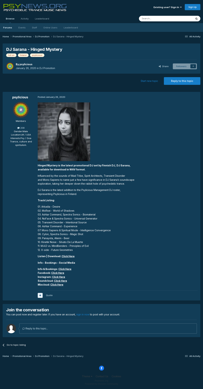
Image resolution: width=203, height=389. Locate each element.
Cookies (116, 376)
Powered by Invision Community (101, 384)
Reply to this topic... (35, 328)
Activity (25, 18)
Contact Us (102, 376)
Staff (34, 27)
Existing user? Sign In (168, 7)
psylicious (25, 64)
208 (21, 127)
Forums (7, 27)
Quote (49, 295)
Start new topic (149, 80)
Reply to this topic (182, 80)
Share (164, 66)
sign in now (82, 314)
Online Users (50, 27)
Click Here (68, 256)
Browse (10, 20)
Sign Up (192, 7)
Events (22, 27)
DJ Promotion (47, 68)
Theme (87, 376)
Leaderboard (71, 27)
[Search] (157, 18)
